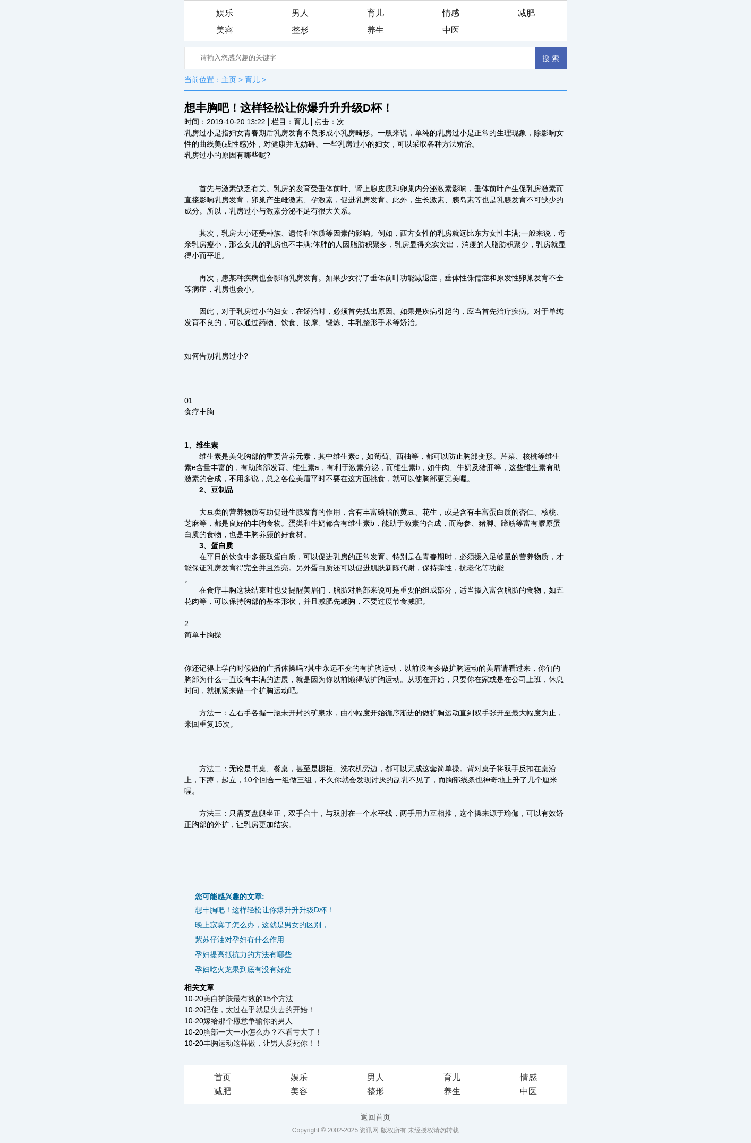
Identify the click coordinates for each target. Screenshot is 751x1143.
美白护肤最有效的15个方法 (248, 998)
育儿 (375, 13)
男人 (300, 13)
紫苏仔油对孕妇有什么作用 (239, 939)
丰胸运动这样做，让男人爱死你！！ (262, 1043)
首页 (222, 1077)
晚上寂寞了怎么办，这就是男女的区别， (262, 924)
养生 (375, 30)
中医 (450, 30)
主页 (228, 79)
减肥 (526, 13)
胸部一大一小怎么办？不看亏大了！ (262, 1032)
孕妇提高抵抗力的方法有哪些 (243, 954)
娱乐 (224, 13)
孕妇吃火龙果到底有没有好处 (243, 969)
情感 (450, 13)
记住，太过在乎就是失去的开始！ (259, 1009)
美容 (224, 30)
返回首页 (375, 1117)
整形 (300, 30)
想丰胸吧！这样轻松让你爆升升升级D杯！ (264, 910)
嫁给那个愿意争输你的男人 (248, 1021)
